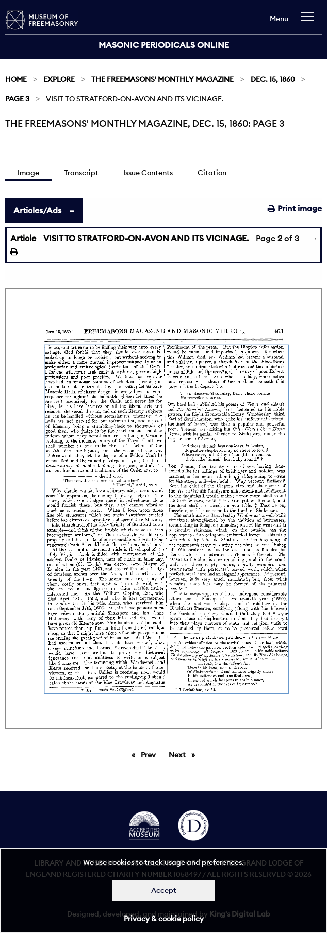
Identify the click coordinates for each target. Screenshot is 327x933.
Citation (212, 172)
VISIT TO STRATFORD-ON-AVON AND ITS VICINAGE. (146, 238)
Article (23, 238)
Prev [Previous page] (150, 754)
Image (28, 172)
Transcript (81, 172)
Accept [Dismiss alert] (163, 890)
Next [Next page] (184, 754)
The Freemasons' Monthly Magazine (162, 79)
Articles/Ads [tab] (37, 210)
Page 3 (17, 99)
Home (16, 79)
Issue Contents (148, 172)
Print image (295, 208)
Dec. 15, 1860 (273, 79)
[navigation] (310, 21)
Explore (59, 79)
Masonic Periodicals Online (164, 45)
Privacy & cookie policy (164, 918)
